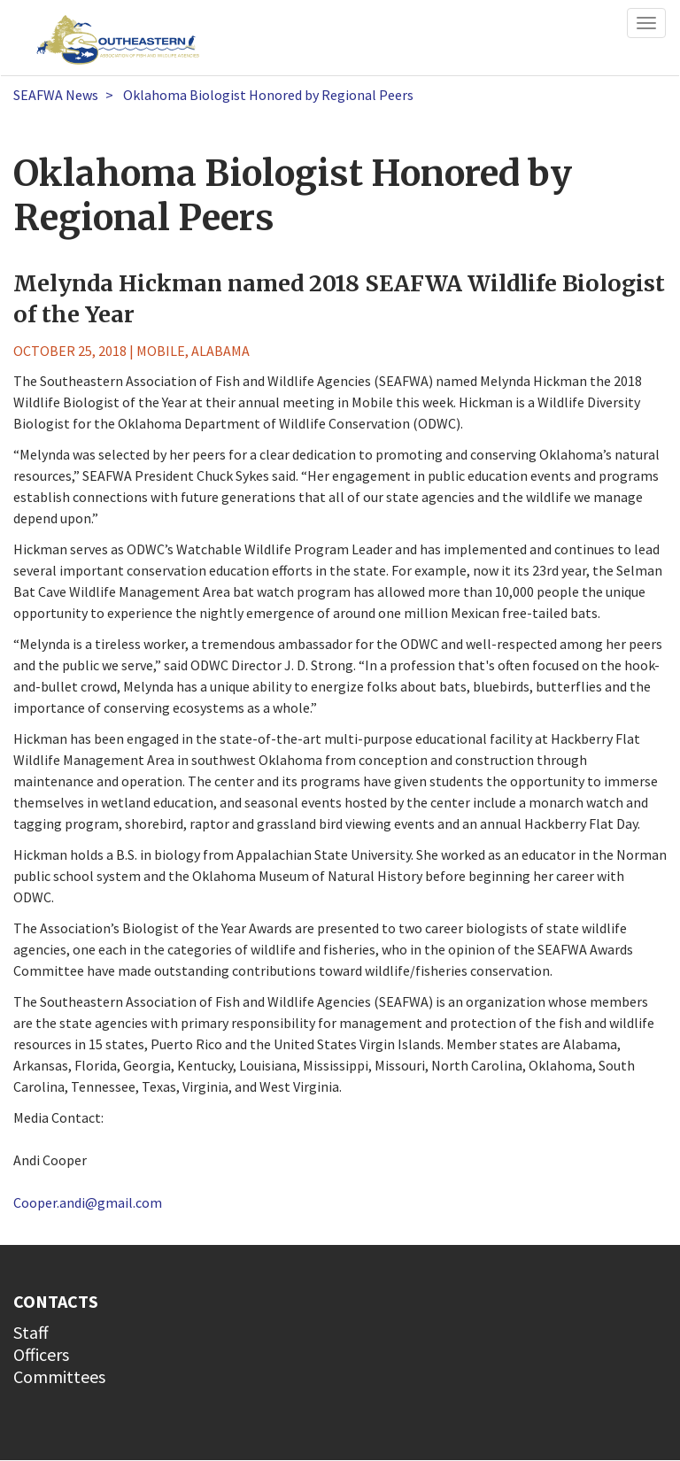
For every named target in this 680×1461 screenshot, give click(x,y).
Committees (59, 1376)
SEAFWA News (55, 95)
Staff (31, 1332)
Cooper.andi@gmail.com (87, 1202)
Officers (41, 1354)
